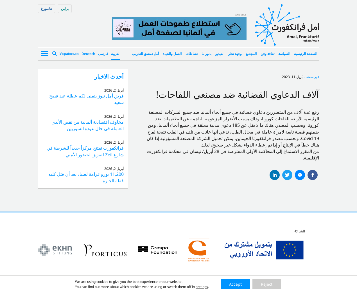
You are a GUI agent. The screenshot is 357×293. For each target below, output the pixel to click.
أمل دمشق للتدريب (145, 53)
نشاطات (192, 53)
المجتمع (251, 53)
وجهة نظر (235, 53)
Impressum (159, 286)
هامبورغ (46, 8)
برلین (65, 8)
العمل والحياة (172, 53)
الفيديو (219, 53)
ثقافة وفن (267, 53)
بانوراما (206, 53)
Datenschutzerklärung (190, 286)
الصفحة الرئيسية (305, 53)
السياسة (284, 53)
